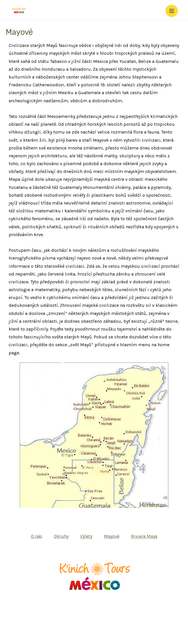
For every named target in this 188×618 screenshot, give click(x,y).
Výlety (86, 536)
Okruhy (61, 536)
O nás (36, 536)
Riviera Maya (144, 536)
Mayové (111, 536)
